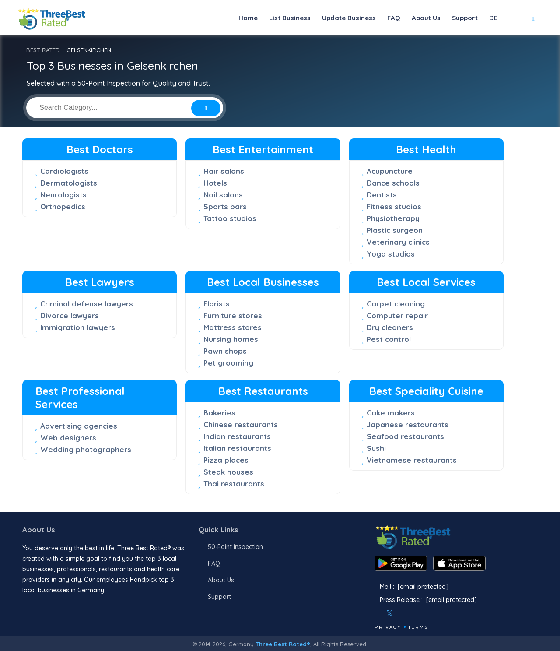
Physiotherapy (393, 218)
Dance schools (393, 182)
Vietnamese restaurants (412, 459)
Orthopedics (62, 206)
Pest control (389, 339)
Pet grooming (228, 362)
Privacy (387, 627)
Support (465, 18)
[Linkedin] (427, 613)
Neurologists (63, 194)
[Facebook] (375, 613)
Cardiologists (64, 171)
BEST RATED (43, 49)
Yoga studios (391, 253)
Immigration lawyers (77, 327)
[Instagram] (404, 613)
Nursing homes (230, 339)
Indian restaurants (237, 436)
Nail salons (223, 194)
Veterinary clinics (398, 241)
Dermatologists (68, 182)
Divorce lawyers (69, 315)
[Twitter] (389, 613)
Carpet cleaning (396, 303)
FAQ (393, 18)
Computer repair (397, 315)
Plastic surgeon (395, 230)
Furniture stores (232, 315)
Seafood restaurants (405, 436)
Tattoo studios (229, 218)
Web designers (68, 437)
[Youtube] (415, 613)
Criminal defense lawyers (86, 303)
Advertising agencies (78, 425)
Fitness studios (394, 206)
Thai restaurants (233, 483)
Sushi (376, 448)
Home (248, 18)
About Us (426, 18)
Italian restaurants (237, 448)
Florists (216, 303)
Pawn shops (225, 350)
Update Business (349, 18)
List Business (290, 18)
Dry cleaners (390, 327)
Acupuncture (390, 171)
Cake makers (391, 412)
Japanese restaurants (407, 424)
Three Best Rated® (283, 643)
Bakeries (219, 412)
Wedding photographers (85, 449)
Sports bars (225, 206)
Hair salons (223, 171)
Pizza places (225, 459)
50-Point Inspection (235, 547)
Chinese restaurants (240, 424)
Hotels (215, 182)
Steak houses (228, 471)
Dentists (382, 194)
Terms (418, 627)
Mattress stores (232, 327)
